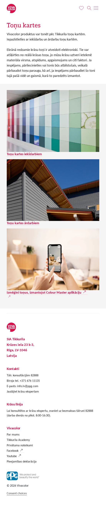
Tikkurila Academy (18, 440)
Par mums (13, 434)
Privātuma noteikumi (20, 445)
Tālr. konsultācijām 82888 (22, 375)
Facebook (12, 450)
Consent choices (17, 493)
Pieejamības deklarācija (22, 461)
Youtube (12, 456)
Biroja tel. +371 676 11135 (23, 380)
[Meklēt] (89, 8)
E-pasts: (12, 386)
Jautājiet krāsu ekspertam (23, 391)
